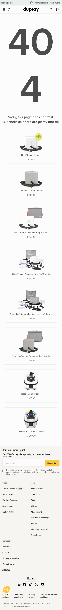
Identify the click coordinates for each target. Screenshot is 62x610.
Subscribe (51, 462)
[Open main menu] (4, 9)
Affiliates (6, 569)
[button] (9, 9)
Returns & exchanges (41, 517)
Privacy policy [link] (32, 595)
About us (6, 546)
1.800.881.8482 (38, 488)
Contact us (36, 494)
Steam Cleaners (9, 488)
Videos (34, 506)
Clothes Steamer (10, 500)
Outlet (5, 511)
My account (36, 511)
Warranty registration (40, 529)
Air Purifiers (7, 494)
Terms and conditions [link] (18, 595)
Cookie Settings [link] (5, 595)
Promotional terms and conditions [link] (49, 595)
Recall (33, 523)
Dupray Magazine (10, 558)
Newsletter (36, 535)
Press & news (8, 564)
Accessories (8, 506)
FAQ (33, 500)
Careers (6, 552)
